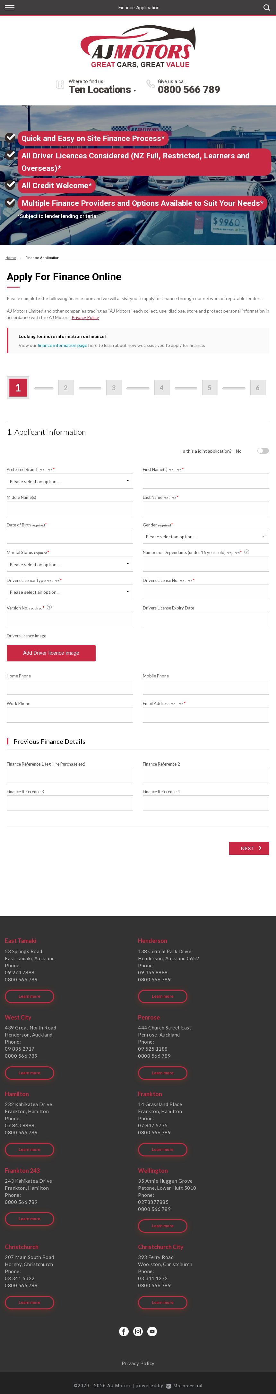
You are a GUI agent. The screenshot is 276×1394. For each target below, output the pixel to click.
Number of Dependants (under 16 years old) (196, 552)
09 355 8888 (153, 975)
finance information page (62, 345)
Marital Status (28, 552)
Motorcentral (184, 1379)
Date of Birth (27, 524)
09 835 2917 (20, 1050)
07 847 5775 (153, 1125)
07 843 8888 (20, 1125)
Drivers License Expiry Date (168, 607)
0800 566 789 (189, 89)
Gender (158, 524)
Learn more (29, 997)
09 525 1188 (153, 1050)
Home (10, 258)
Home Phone (19, 678)
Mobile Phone (156, 678)
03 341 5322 (20, 1274)
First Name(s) (163, 469)
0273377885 (153, 1199)
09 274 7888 (20, 975)
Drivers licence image (26, 635)
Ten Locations (100, 89)
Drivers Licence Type (34, 580)
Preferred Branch (31, 469)
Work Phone (18, 706)
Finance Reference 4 (161, 794)
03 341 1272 (153, 1274)
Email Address (164, 706)
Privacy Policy (85, 317)
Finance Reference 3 (25, 794)
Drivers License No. (169, 580)
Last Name (161, 497)
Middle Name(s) (21, 497)
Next (247, 851)
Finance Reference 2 (161, 766)
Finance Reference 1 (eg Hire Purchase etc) (46, 766)
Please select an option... (34, 481)
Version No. (30, 607)
